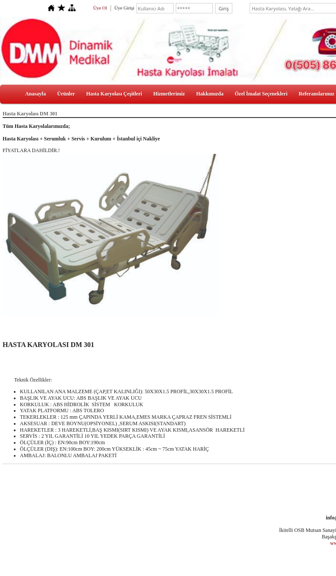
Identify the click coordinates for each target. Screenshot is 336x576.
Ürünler (66, 94)
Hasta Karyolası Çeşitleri (114, 94)
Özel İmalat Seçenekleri (261, 94)
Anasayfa (35, 94)
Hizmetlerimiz (169, 94)
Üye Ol (100, 7)
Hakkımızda (209, 94)
